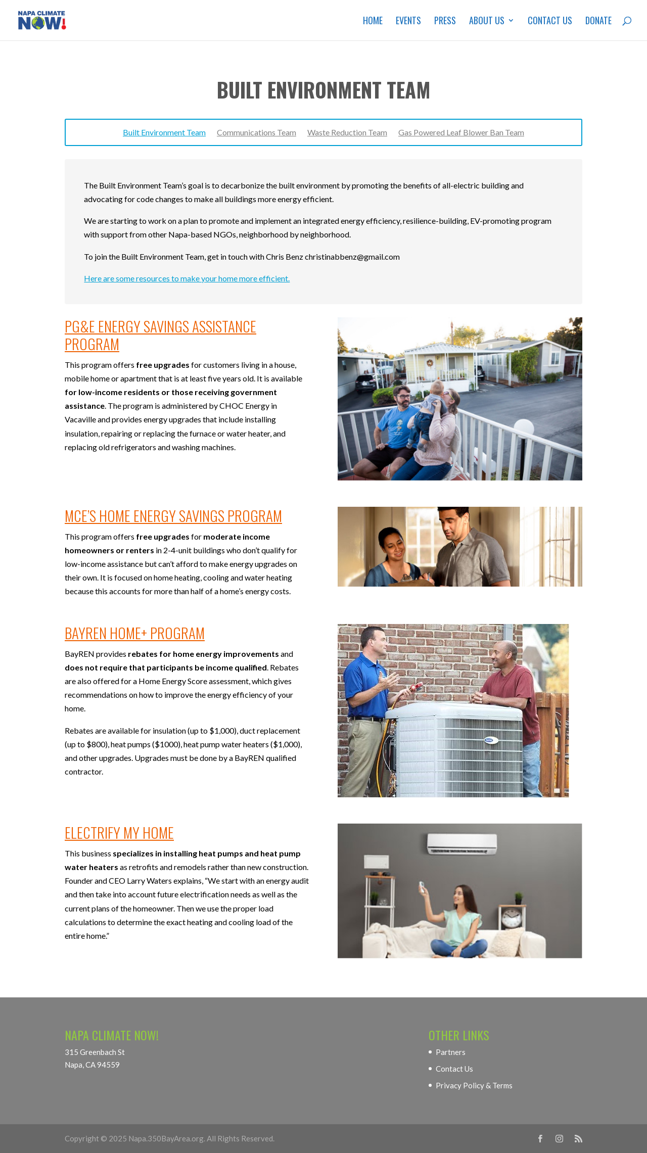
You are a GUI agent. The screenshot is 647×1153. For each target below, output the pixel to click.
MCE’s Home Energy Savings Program (173, 515)
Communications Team (256, 133)
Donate (598, 22)
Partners (451, 1051)
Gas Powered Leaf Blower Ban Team (461, 133)
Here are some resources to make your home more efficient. (187, 278)
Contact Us (550, 22)
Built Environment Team (164, 133)
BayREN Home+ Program (135, 632)
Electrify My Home (119, 832)
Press (445, 22)
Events (408, 22)
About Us (486, 22)
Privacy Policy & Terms (474, 1085)
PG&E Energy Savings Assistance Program (160, 334)
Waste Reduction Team (347, 133)
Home (373, 22)
